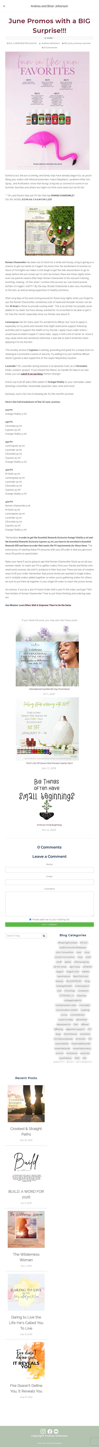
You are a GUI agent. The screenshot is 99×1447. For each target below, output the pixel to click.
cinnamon (83, 990)
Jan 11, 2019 (49, 768)
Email (49, 876)
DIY (89, 1029)
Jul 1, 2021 (49, 694)
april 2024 (75, 966)
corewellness (77, 1015)
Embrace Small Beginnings (49, 825)
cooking (85, 1010)
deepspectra (63, 1024)
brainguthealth (64, 986)
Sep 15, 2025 (26, 1334)
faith (77, 1058)
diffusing (58, 1029)
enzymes (80, 1039)
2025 (80, 957)
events (59, 1053)
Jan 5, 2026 (26, 1203)
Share (49, 38)
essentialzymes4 (82, 1048)
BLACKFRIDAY (74, 981)
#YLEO (83, 942)
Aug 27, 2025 (26, 1397)
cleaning (81, 995)
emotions (85, 1034)
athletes (87, 966)
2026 (88, 957)
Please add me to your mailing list (50, 919)
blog (87, 981)
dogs (58, 1034)
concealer (84, 1005)
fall (84, 1058)
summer (86, 43)
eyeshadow (65, 1058)
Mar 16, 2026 (26, 1140)
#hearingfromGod (67, 942)
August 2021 (73, 971)
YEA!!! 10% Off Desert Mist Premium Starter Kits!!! (49, 763)
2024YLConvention (65, 957)
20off (58, 962)
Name (49, 864)
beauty (59, 981)
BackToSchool (80, 976)
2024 (86, 952)
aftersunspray (81, 962)
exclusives (72, 1053)
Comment (49, 889)
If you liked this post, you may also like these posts (49, 620)
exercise (85, 1053)
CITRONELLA (67, 995)
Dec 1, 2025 (26, 1266)
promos (77, 43)
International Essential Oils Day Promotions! (49, 689)
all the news (60, 966)
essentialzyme (62, 1048)
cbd (59, 990)
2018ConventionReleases (73, 947)
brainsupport (82, 986)
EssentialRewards (81, 1043)
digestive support (75, 1029)
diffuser (85, 1024)
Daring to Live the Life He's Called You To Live (26, 1322)
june (70, 43)
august (59, 971)
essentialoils (61, 1043)
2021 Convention (64, 952)
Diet (76, 1024)
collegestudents (72, 1000)
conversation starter (67, 1010)
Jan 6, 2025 (49, 829)
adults (68, 962)
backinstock (63, 976)
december (81, 1019)
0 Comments (49, 47)
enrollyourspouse (63, 1039)
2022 (79, 952)
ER (65, 43)
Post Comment (49, 925)
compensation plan (66, 1005)
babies (85, 971)
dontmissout (70, 1034)
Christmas (69, 990)
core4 (64, 1015)
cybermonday (65, 1019)
